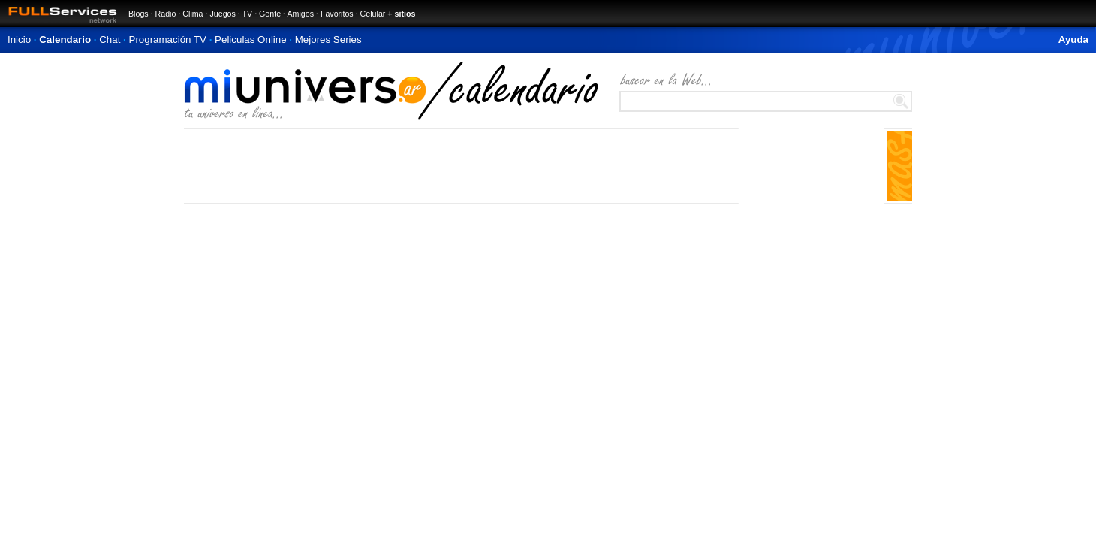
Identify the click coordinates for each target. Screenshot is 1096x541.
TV (247, 13)
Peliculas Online (251, 39)
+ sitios (401, 13)
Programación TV (167, 39)
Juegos (222, 13)
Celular (373, 13)
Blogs (138, 13)
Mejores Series (328, 39)
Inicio (19, 39)
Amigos (300, 13)
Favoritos (337, 13)
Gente (270, 13)
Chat (109, 39)
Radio (165, 13)
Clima (192, 13)
